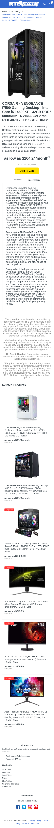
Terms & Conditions (30, 823)
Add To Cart (27, 170)
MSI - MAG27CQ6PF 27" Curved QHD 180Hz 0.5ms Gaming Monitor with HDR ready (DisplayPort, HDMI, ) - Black (26, 603)
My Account (6, 769)
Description (19, 180)
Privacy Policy (35, 820)
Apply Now (6, 772)
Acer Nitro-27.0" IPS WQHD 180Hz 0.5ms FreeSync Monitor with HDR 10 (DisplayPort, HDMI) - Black (25, 659)
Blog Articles (7, 780)
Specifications (34, 180)
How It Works (7, 775)
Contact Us (6, 786)
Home (4, 12)
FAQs (4, 777)
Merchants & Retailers (10, 783)
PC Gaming (15, 12)
